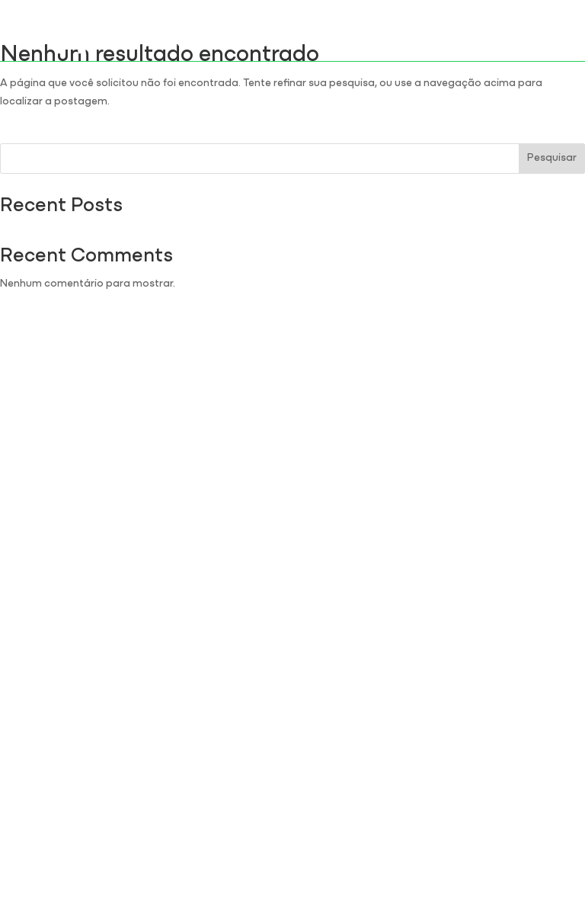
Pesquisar (552, 158)
